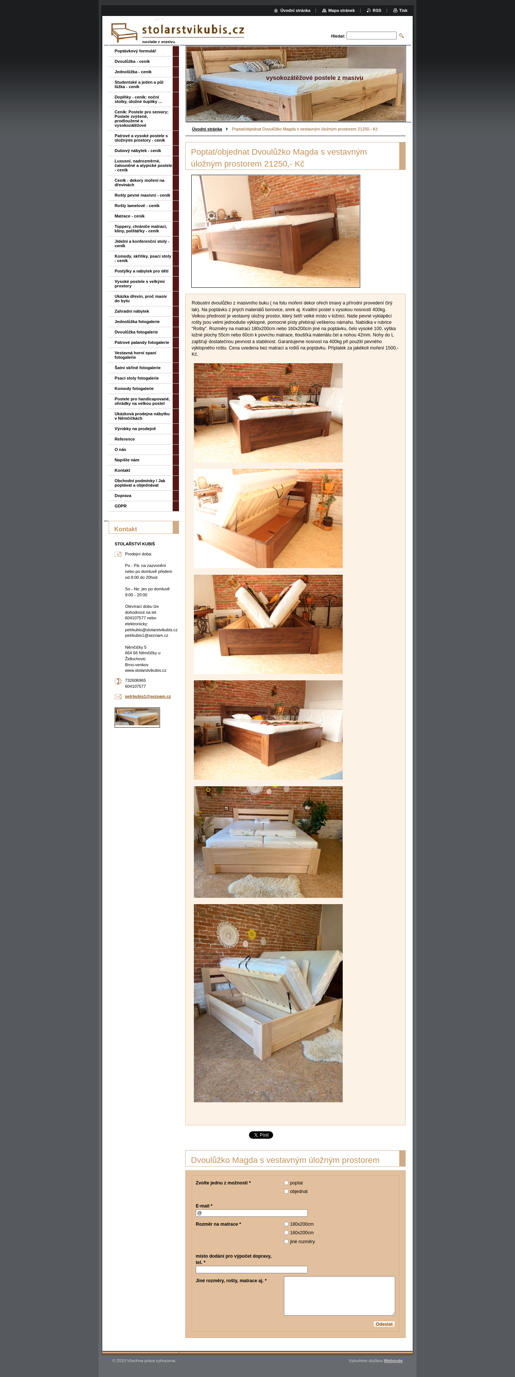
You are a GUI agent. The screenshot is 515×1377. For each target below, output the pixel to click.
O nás (120, 449)
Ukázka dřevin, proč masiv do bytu (141, 298)
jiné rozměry (302, 1241)
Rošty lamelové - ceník (137, 205)
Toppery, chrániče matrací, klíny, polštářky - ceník (141, 228)
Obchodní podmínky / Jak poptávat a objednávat (140, 482)
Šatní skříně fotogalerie (138, 367)
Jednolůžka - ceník (133, 72)
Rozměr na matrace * (218, 1224)
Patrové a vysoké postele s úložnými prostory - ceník (141, 137)
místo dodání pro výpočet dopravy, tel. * (234, 1259)
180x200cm (302, 1224)
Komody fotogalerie (134, 388)
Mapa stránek (341, 10)
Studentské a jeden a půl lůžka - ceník (139, 84)
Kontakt (122, 470)
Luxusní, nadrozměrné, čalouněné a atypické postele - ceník (143, 165)
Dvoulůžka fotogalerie (136, 332)
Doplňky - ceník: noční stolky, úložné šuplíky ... (138, 99)
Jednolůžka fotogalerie (137, 321)
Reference (125, 439)
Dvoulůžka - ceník (132, 61)
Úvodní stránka (207, 129)
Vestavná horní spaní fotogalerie (135, 355)
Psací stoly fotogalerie (137, 378)
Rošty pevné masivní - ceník (142, 195)
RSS (377, 10)
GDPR (121, 506)
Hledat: (338, 36)
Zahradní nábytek (132, 311)
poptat (296, 1183)
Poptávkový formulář (135, 51)
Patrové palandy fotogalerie (142, 342)
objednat (298, 1191)
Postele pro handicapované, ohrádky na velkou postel (142, 401)
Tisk (403, 10)
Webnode (393, 1360)
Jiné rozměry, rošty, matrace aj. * (231, 1280)
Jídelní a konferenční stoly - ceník (142, 243)
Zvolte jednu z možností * (223, 1183)
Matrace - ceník (130, 216)
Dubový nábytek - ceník (138, 150)
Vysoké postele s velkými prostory (140, 283)
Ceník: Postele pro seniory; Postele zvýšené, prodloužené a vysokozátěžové (142, 119)
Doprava (123, 495)
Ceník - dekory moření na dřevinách (139, 182)
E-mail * (204, 1206)
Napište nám (127, 460)
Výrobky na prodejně (135, 428)
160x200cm (302, 1232)
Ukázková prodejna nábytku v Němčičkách (142, 416)
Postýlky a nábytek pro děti (142, 271)
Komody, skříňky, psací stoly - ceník (143, 258)
